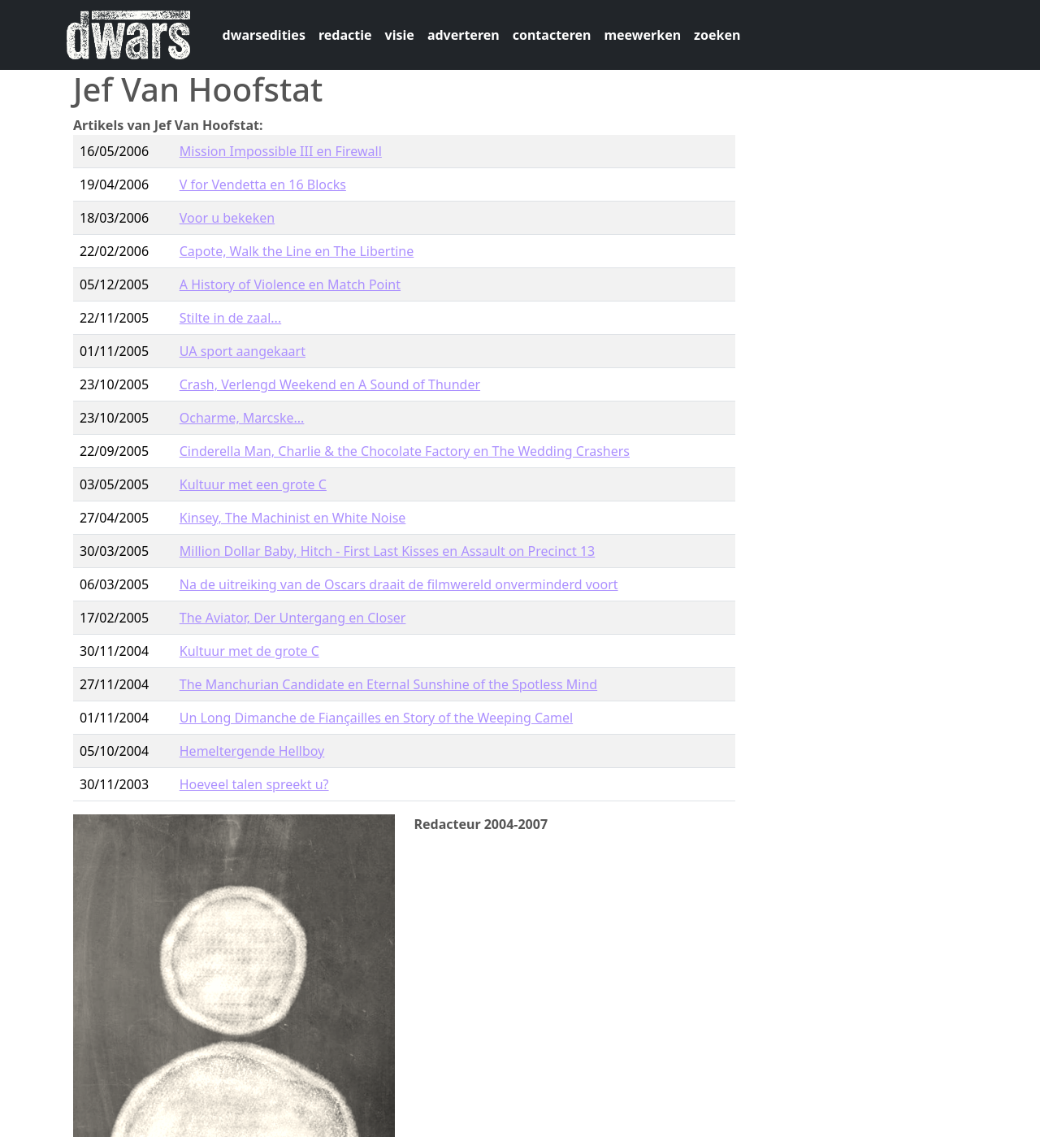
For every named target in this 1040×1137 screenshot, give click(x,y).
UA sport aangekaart (243, 351)
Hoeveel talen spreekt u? (254, 784)
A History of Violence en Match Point (290, 284)
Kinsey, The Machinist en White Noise (293, 518)
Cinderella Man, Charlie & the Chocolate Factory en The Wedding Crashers (405, 451)
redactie (345, 35)
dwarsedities (264, 35)
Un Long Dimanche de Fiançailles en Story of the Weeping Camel (376, 718)
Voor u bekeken (227, 218)
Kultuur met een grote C (253, 484)
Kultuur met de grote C (249, 651)
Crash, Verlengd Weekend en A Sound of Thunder (330, 384)
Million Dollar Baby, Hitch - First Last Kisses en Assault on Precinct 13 (387, 551)
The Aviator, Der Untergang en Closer (293, 618)
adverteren (463, 35)
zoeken (717, 35)
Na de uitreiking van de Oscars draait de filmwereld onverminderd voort (399, 584)
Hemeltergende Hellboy (252, 751)
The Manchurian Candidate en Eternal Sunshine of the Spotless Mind (388, 684)
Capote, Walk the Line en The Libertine (297, 251)
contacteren (552, 35)
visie (399, 35)
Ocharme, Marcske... (242, 418)
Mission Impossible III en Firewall (281, 151)
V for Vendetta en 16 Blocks (263, 184)
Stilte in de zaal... (230, 318)
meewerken (642, 35)
